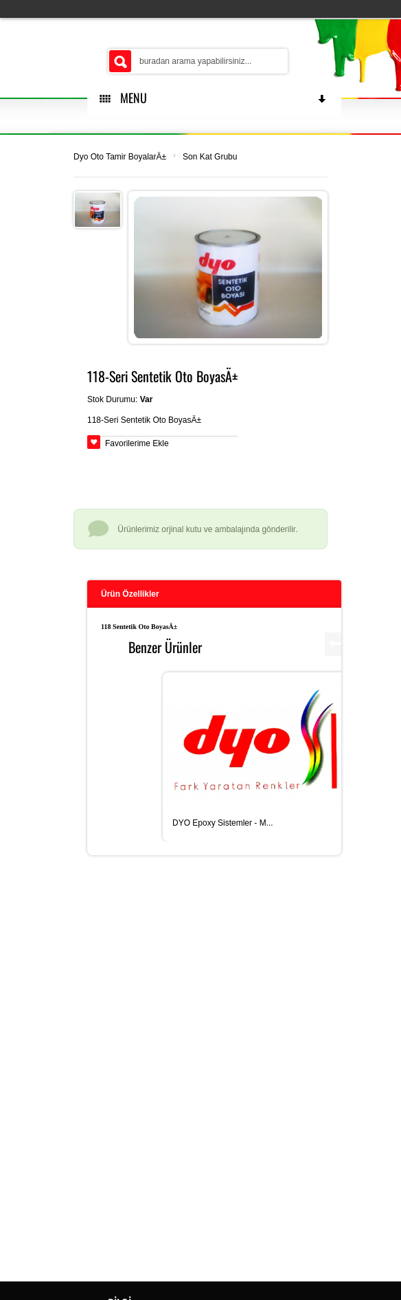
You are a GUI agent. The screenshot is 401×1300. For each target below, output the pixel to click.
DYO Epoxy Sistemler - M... (222, 823)
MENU (214, 98)
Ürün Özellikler (130, 594)
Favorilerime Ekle (137, 443)
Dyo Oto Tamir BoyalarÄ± (119, 157)
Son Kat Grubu (210, 157)
